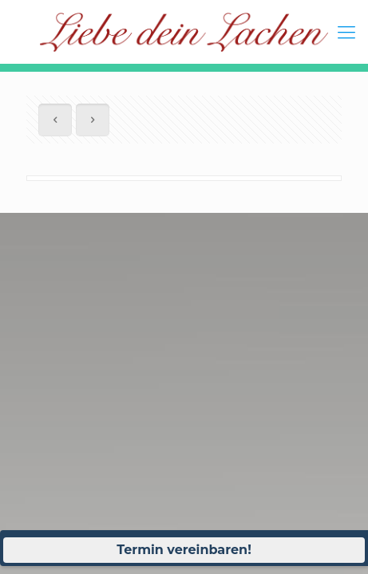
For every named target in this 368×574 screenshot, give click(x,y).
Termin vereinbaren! (184, 549)
